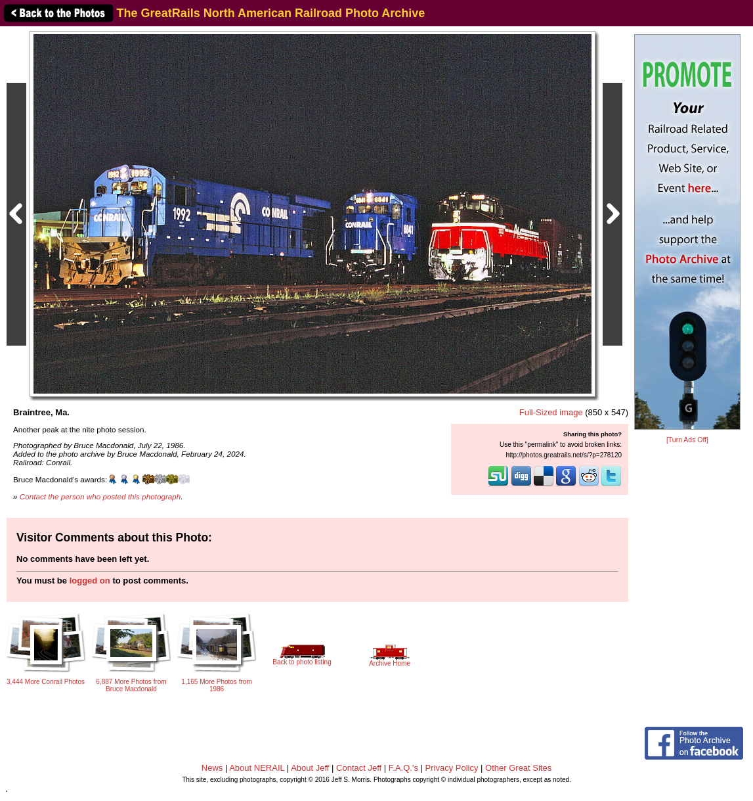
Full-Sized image (551, 412)
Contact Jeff (358, 768)
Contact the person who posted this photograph (100, 496)
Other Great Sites (518, 768)
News (212, 768)
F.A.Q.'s (403, 768)
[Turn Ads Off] (687, 440)
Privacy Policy (452, 768)
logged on (90, 580)
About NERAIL (256, 768)
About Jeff (310, 768)
